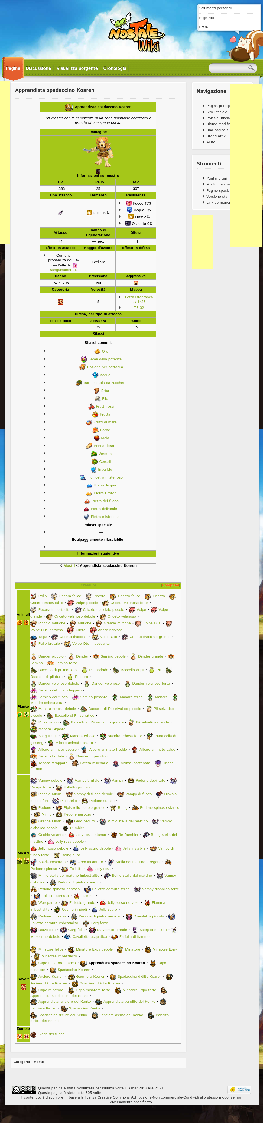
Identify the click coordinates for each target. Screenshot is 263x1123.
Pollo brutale (49, 643)
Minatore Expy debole (94, 949)
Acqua (105, 375)
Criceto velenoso (122, 616)
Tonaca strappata (52, 763)
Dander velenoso (106, 683)
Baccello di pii (132, 670)
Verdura (105, 453)
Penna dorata (105, 445)
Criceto (159, 596)
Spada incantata (52, 862)
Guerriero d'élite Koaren (99, 983)
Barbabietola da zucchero (105, 382)
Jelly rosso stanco (91, 835)
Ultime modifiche (220, 124)
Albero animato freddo (108, 749)
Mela (105, 438)
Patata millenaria (94, 763)
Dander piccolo (51, 656)
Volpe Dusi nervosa (46, 630)
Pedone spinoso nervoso (59, 889)
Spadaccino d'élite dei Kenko (62, 1015)
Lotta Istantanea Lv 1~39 (139, 299)
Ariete (80, 630)
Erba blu (105, 469)
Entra (203, 27)
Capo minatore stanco (57, 963)
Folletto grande (82, 902)
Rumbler (77, 828)
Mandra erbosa (82, 736)
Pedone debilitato (150, 780)
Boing (123, 807)
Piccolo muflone (51, 623)
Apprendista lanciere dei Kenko (64, 1001)
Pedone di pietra (52, 916)
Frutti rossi (105, 406)
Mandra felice (131, 697)
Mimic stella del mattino (127, 821)
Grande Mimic (50, 821)
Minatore (132, 949)
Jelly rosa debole (70, 841)
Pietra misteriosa (105, 516)
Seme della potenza (105, 359)
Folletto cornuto (55, 896)
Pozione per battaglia (105, 367)
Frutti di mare (104, 422)
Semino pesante (93, 697)
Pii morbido (98, 670)
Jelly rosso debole (53, 848)
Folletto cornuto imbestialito (54, 923)
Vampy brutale (87, 780)
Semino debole (113, 656)
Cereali (105, 461)
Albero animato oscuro (57, 749)
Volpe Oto (108, 637)
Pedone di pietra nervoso (100, 916)
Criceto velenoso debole (74, 616)
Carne (105, 430)
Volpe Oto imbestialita (91, 643)
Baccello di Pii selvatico (75, 715)
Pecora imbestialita (54, 609)
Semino (36, 663)
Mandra (161, 697)
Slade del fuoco (51, 1034)
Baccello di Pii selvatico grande (97, 722)
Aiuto (210, 142)
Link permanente (220, 202)
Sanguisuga (48, 736)
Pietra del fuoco (105, 501)
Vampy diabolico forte (160, 889)
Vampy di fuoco (138, 794)
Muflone (84, 623)
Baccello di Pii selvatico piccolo (115, 709)
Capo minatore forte (93, 990)
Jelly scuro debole (96, 848)
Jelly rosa (103, 869)
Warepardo (47, 902)
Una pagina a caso (222, 130)
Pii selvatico (48, 722)
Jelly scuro (108, 909)
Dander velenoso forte (151, 683)
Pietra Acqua (105, 485)
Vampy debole (50, 780)
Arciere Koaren (51, 976)
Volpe (141, 609)
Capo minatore (50, 990)
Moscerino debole (45, 936)
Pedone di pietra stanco (78, 882)
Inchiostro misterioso (105, 477)
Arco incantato (90, 862)
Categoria (22, 1062)
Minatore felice (51, 949)
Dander (82, 656)
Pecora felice (70, 596)
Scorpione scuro (153, 930)
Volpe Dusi (152, 623)
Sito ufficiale (216, 112)
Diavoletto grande (112, 930)
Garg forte (99, 923)
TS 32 (139, 307)
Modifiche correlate (222, 184)
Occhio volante (51, 835)
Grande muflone (117, 623)
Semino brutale (51, 756)
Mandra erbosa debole (57, 709)
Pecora (100, 596)
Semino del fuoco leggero (60, 690)
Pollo (42, 596)
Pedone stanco (102, 801)
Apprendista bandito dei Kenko (129, 1001)
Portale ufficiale (219, 118)
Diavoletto (47, 930)
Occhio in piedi (74, 909)
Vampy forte (40, 787)
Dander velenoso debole (58, 683)
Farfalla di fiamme (134, 936)
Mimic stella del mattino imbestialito (68, 875)
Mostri (69, 565)
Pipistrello (68, 801)
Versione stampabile (223, 196)
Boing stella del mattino (132, 875)
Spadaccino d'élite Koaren (140, 976)
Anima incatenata (135, 763)
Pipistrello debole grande (84, 807)
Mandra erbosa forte (125, 736)
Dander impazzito (91, 756)
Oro (105, 351)
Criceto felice (129, 596)
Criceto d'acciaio (74, 637)
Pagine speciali (218, 190)
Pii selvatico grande (152, 722)
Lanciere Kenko (43, 1008)
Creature (88, 585)
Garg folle (76, 930)
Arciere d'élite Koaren (48, 983)
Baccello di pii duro (46, 677)
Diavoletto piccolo (149, 916)
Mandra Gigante (52, 729)
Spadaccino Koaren (74, 970)
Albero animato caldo (157, 749)
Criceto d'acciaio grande (150, 637)
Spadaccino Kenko (84, 1008)
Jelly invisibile (134, 848)
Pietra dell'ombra (105, 508)
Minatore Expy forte (139, 990)
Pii (159, 670)
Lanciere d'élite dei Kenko (121, 1015)
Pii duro (81, 677)
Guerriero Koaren (90, 976)
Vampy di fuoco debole (93, 794)
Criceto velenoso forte (129, 603)
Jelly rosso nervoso (123, 902)
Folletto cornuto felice (110, 889)
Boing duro (70, 855)
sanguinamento (63, 270)
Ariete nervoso (110, 630)
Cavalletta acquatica (90, 936)
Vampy (117, 780)
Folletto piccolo (77, 787)
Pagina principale (220, 106)
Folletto (76, 869)
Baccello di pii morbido (57, 670)
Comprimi (170, 585)
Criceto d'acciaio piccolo (103, 609)
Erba (105, 390)
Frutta (105, 414)
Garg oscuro (84, 821)
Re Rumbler (128, 835)
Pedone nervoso (77, 814)
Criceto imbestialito (46, 603)
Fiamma (88, 896)
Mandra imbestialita (46, 703)
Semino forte (66, 663)
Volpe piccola (87, 603)
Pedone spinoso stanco (159, 807)
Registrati (206, 17)
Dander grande (150, 656)
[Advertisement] (246, 165)
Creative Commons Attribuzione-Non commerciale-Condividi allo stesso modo (163, 1097)
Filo (105, 398)
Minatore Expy (164, 949)
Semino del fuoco (53, 697)
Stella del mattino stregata (138, 862)
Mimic (46, 814)
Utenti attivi (216, 136)
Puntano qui (216, 178)
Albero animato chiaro (74, 742)
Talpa (42, 637)
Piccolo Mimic (50, 794)
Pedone (44, 807)
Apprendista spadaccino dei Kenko (59, 996)
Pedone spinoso (43, 869)
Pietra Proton (105, 493)
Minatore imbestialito (59, 956)
